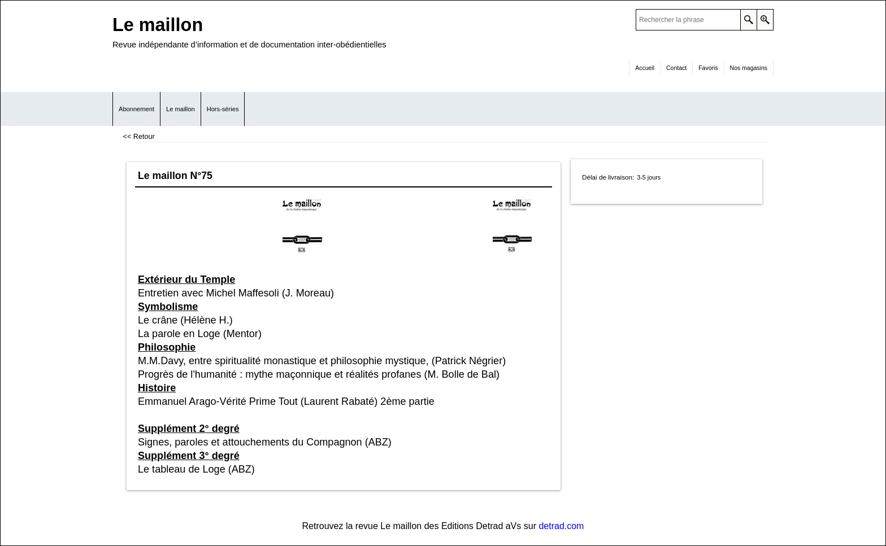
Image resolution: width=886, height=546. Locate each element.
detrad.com (561, 526)
